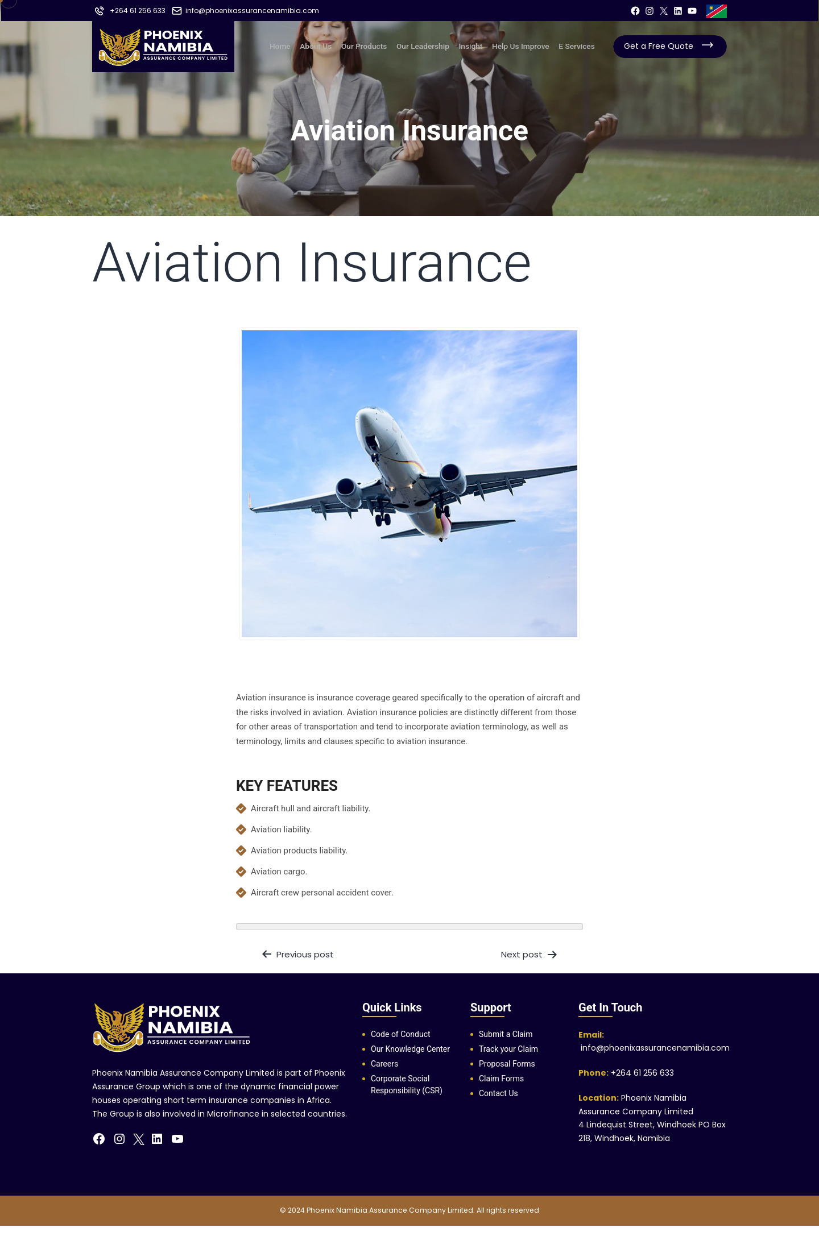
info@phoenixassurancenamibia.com (654, 1047)
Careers (384, 1063)
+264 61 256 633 (642, 1073)
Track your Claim (508, 1048)
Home (297, 45)
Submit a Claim (506, 1034)
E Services (577, 45)
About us (329, 45)
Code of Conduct (401, 1034)
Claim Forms (501, 1078)
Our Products (374, 45)
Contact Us (498, 1093)
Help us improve (523, 45)
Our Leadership (431, 45)
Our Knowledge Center (410, 1048)
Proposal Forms (507, 1063)
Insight (476, 45)
